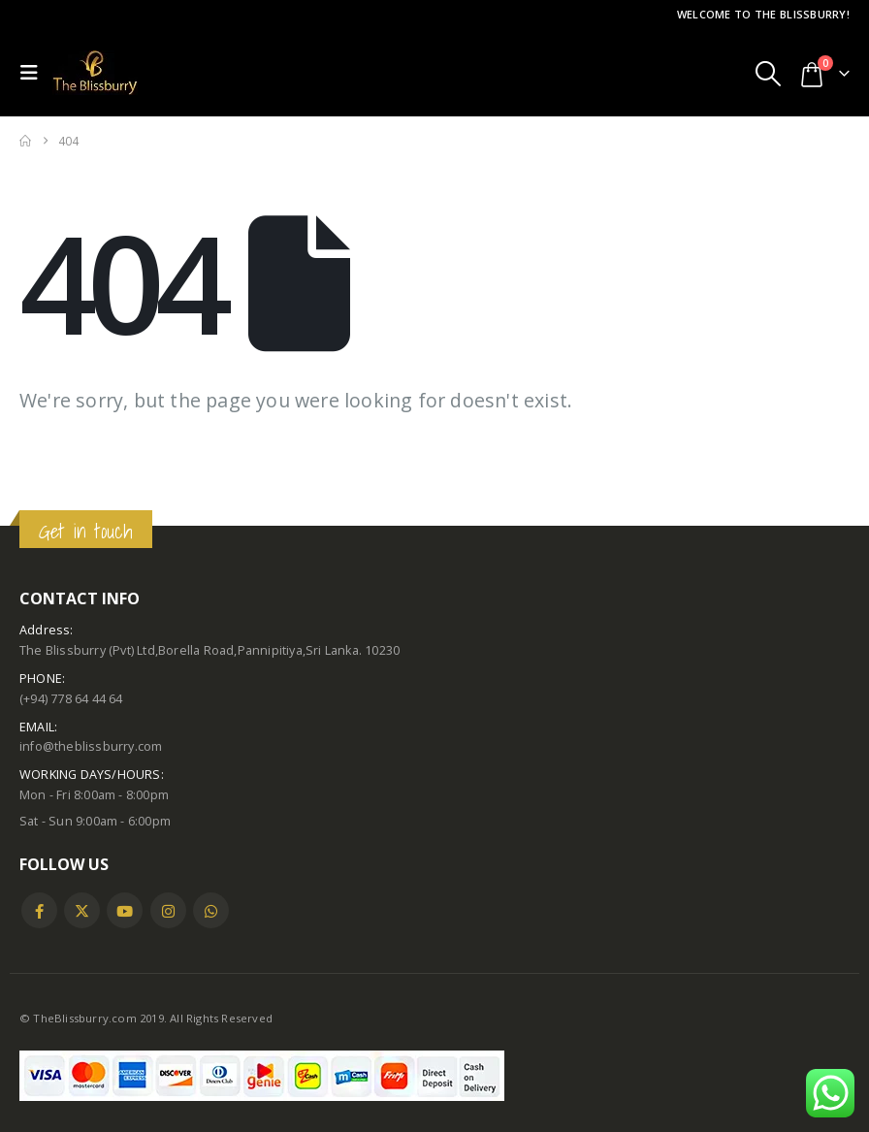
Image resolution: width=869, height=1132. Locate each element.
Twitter (82, 910)
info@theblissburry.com (90, 746)
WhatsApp (211, 910)
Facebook (39, 910)
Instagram (168, 910)
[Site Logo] (95, 72)
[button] (33, 72)
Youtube (125, 910)
